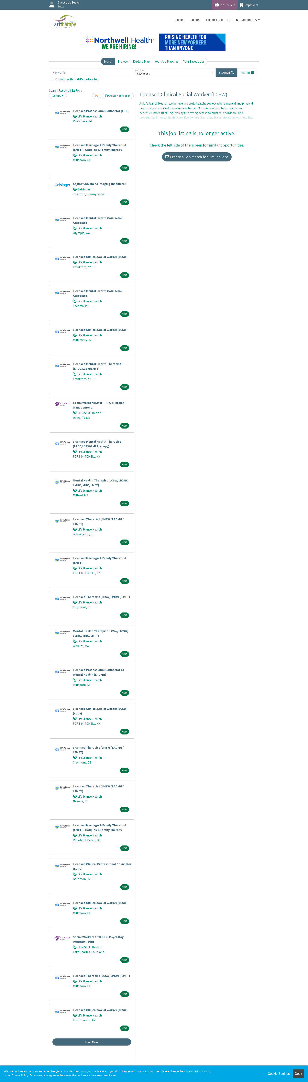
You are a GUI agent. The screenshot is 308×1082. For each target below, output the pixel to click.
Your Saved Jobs (193, 61)
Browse (123, 61)
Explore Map (141, 61)
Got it (298, 1073)
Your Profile (218, 20)
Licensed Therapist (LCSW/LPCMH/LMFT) (101, 597)
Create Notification (117, 95)
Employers (249, 4)
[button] (247, 72)
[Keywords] (92, 72)
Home (181, 20)
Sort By (56, 95)
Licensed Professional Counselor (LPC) (101, 111)
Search (108, 61)
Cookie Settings (279, 1073)
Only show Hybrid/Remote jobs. (76, 79)
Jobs (195, 20)
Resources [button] (246, 20)
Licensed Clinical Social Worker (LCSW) (100, 257)
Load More (92, 1042)
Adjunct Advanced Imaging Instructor (99, 184)
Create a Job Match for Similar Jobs (196, 156)
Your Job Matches (166, 61)
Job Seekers (225, 4)
